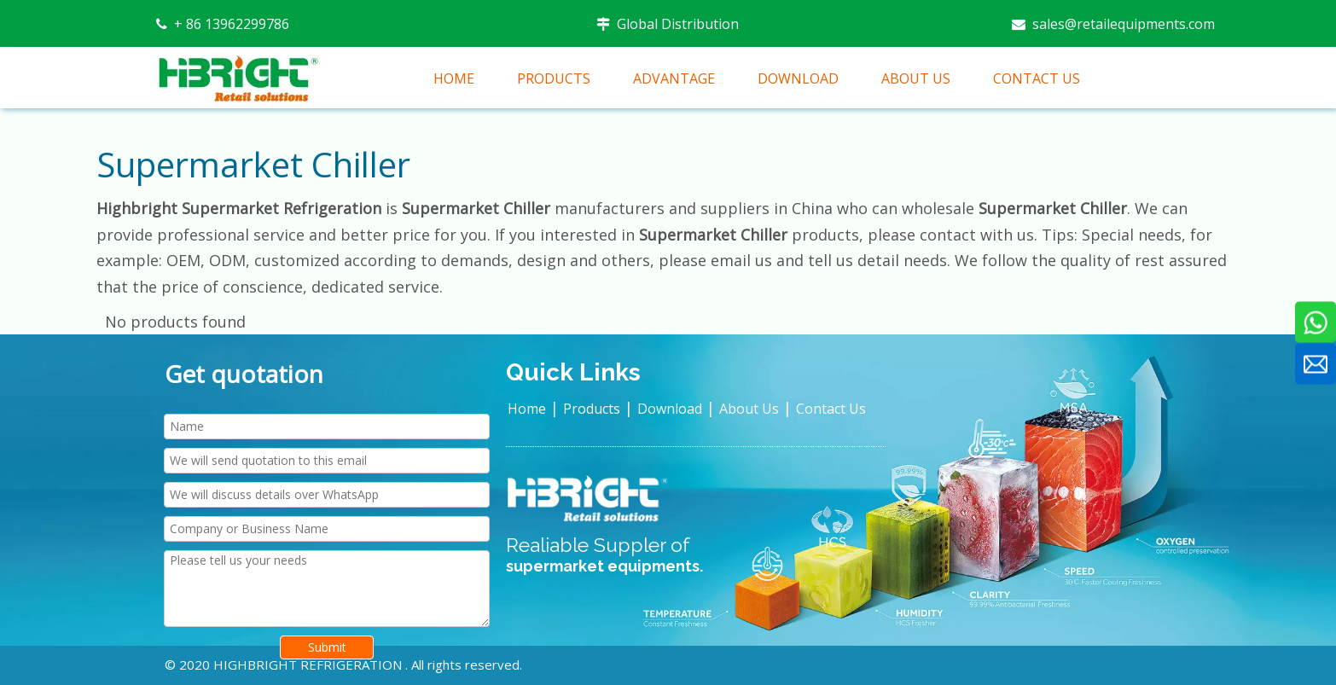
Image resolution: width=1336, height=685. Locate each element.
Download (669, 408)
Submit (327, 647)
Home (527, 408)
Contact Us (831, 408)
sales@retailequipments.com (1122, 24)
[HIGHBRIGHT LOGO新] (588, 499)
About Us (749, 408)
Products (591, 408)
